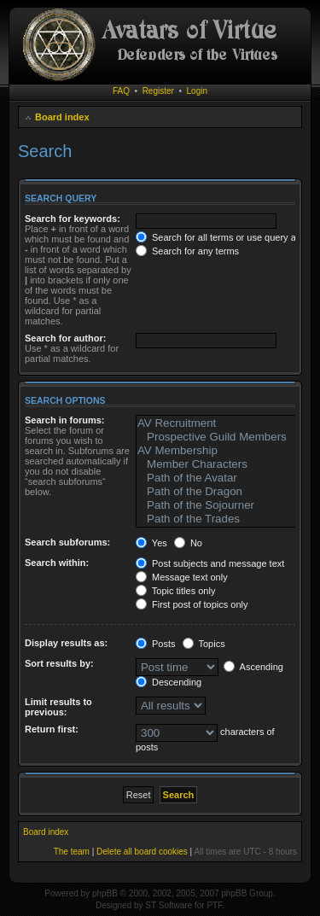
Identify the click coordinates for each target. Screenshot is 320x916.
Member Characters (217, 464)
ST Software (168, 905)
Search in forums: (65, 420)
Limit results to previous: (58, 707)
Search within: (57, 562)
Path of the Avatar (217, 478)
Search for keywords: (72, 218)
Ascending (253, 667)
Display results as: (66, 643)
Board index (62, 117)
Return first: (52, 729)
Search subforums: (67, 542)
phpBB (105, 893)
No (188, 543)
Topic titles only (175, 591)
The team (72, 851)
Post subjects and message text (210, 563)
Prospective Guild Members (217, 437)
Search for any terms (187, 251)
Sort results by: (59, 663)
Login (197, 91)
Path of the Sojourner (217, 505)
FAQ (121, 91)
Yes (151, 543)
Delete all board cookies (142, 851)
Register (158, 91)
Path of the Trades (217, 519)
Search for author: (65, 338)
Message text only (182, 577)
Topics (204, 644)
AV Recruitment (217, 423)
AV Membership (217, 451)
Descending (168, 682)
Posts (156, 644)
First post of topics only (192, 604)
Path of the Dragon (217, 492)
